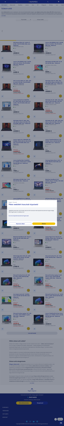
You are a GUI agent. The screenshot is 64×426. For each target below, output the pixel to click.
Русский (15, 202)
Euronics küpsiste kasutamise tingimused (19, 215)
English (10, 202)
